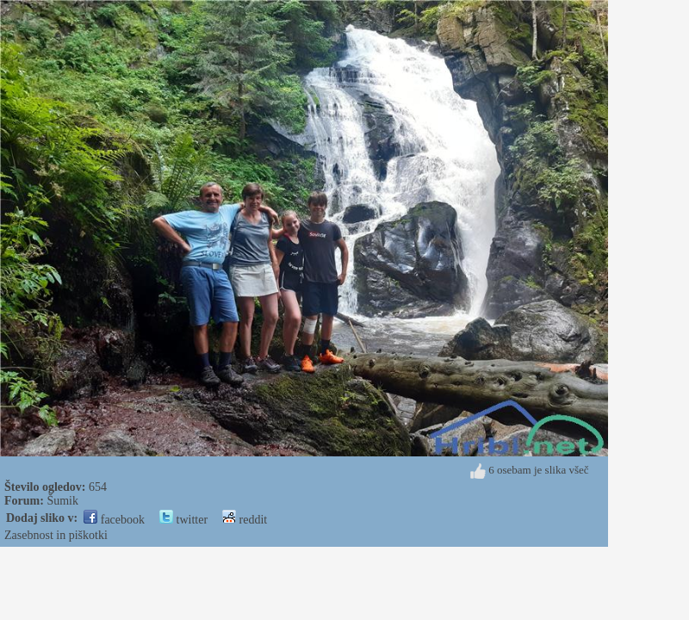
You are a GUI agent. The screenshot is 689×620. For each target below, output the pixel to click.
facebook (114, 519)
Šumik (62, 500)
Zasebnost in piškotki (56, 535)
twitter (183, 519)
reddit (244, 519)
